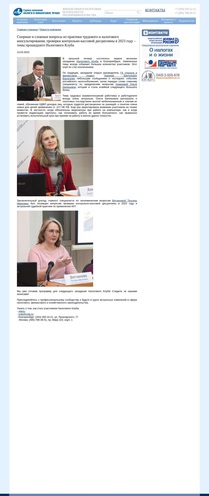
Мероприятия (150, 20)
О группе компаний (22, 21)
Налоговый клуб (40, 21)
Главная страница (27, 29)
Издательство (186, 20)
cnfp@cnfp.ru (25, 314)
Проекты (77, 20)
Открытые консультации (132, 21)
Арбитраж (95, 20)
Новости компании (50, 29)
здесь (21, 311)
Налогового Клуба (87, 61)
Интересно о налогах (168, 21)
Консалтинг (58, 20)
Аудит (113, 20)
